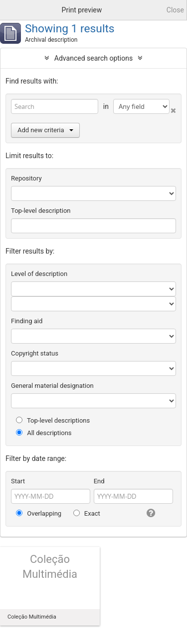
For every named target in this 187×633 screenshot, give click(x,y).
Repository (26, 178)
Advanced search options (93, 58)
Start (18, 481)
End (99, 481)
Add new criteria (45, 130)
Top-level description (41, 210)
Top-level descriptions (53, 420)
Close (175, 10)
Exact (86, 513)
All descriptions (44, 433)
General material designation (52, 385)
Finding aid (26, 321)
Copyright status (34, 353)
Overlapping (38, 513)
